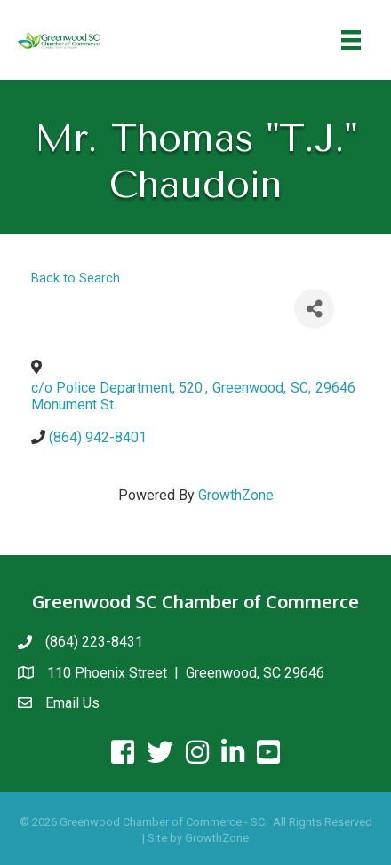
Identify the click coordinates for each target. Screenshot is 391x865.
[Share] (314, 309)
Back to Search (75, 278)
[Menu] (351, 40)
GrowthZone (236, 495)
